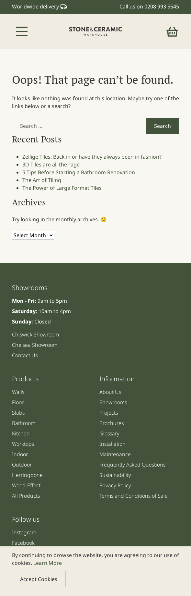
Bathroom (23, 423)
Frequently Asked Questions (132, 464)
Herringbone (27, 475)
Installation (112, 443)
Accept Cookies (38, 579)
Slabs (18, 412)
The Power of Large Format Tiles (62, 187)
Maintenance (115, 454)
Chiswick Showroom (35, 334)
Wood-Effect (26, 485)
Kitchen (21, 433)
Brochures (111, 423)
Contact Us (25, 355)
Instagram (24, 532)
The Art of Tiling (41, 180)
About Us (110, 391)
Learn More (47, 562)
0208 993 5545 (161, 6)
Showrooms (113, 402)
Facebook (23, 542)
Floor (18, 402)
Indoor (20, 454)
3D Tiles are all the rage (51, 164)
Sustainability (115, 475)
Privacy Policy (115, 485)
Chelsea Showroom (34, 344)
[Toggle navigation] (21, 31)
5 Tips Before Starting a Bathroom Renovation (78, 172)
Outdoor (22, 464)
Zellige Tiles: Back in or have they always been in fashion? (92, 156)
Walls (18, 391)
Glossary (109, 433)
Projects (108, 412)
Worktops (23, 443)
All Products (26, 495)
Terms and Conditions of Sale (133, 495)
